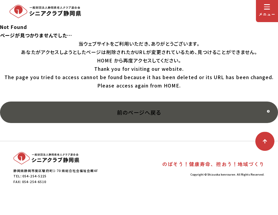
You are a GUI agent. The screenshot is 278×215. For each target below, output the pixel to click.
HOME (104, 60)
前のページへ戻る (139, 112)
